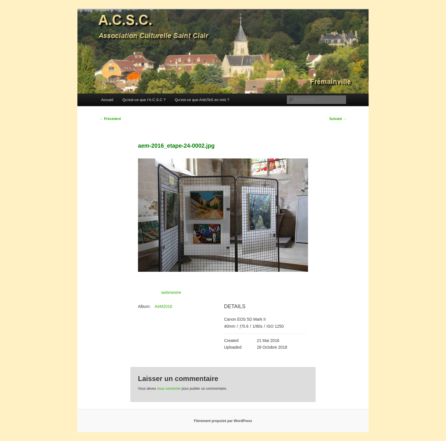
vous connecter (168, 389)
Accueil (107, 100)
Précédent (110, 119)
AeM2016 (163, 306)
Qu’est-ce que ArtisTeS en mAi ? (202, 100)
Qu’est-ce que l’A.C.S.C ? (144, 100)
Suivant (337, 119)
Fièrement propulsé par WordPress (223, 421)
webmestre (171, 292)
